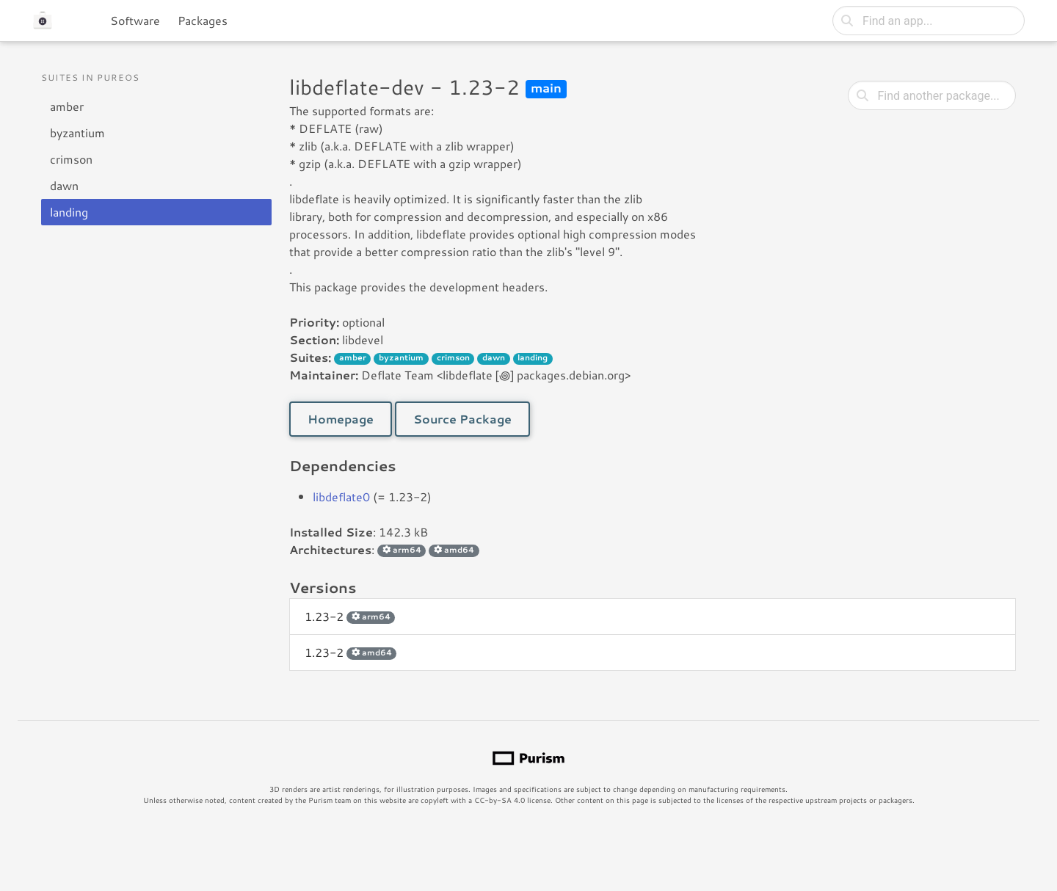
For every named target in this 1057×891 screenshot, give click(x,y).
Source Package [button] (462, 418)
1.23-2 (350, 616)
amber (67, 106)
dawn (64, 185)
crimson (71, 158)
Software (135, 20)
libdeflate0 (341, 496)
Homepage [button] (341, 418)
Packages (203, 20)
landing (69, 211)
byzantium (77, 132)
